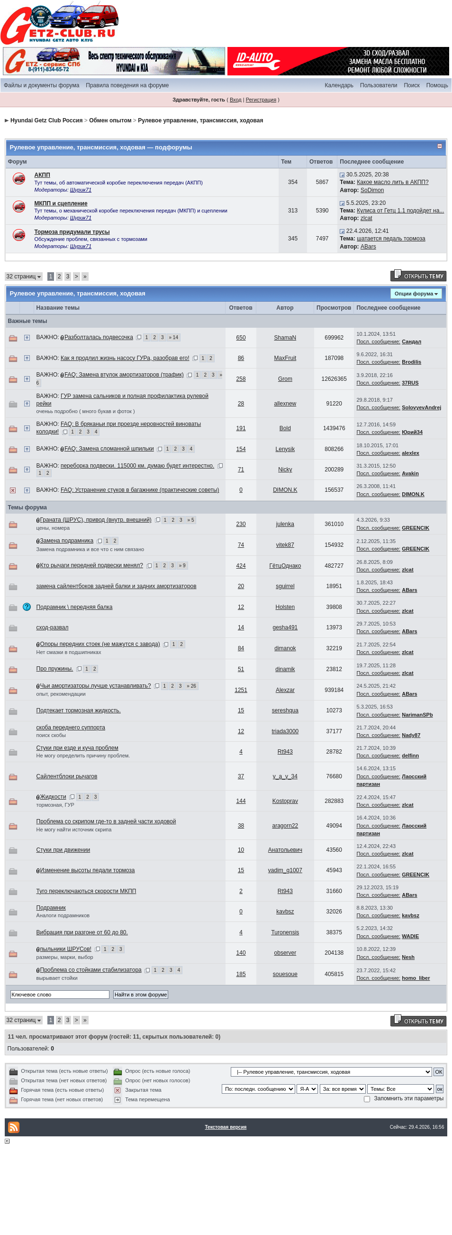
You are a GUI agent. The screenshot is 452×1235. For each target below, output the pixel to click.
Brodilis (411, 362)
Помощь (437, 85)
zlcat (366, 218)
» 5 (191, 520)
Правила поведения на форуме (127, 85)
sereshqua (285, 710)
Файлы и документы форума (41, 85)
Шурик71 (80, 190)
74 (241, 545)
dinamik (285, 669)
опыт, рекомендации (61, 694)
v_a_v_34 (285, 776)
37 (241, 776)
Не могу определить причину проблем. (83, 755)
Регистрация (261, 99)
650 (241, 337)
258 (241, 379)
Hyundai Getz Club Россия (46, 120)
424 (241, 565)
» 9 (182, 565)
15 (241, 710)
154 (241, 449)
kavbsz (285, 911)
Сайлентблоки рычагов (67, 776)
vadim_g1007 (285, 870)
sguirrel (285, 586)
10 (241, 850)
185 (241, 974)
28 (241, 403)
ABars (368, 246)
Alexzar (285, 690)
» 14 (173, 337)
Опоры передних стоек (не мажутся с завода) (100, 644)
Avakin (410, 473)
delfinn (410, 755)
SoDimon (372, 190)
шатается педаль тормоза (391, 238)
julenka (285, 524)
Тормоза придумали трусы (72, 232)
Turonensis (285, 932)
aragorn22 (285, 825)
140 (241, 952)
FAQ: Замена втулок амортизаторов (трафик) (124, 374)
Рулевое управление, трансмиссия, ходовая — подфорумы (101, 147)
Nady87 (411, 735)
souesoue (285, 974)
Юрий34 (412, 432)
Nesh (408, 957)
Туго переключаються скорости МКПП (86, 891)
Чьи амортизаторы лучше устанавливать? (95, 685)
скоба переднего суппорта (70, 727)
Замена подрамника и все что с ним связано (90, 549)
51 (241, 669)
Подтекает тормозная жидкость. (78, 710)
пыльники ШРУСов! (65, 949)
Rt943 (285, 751)
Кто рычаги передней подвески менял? (91, 565)
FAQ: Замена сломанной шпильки (109, 448)
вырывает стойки (57, 978)
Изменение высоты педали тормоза (87, 870)
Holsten (285, 607)
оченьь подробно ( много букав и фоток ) (85, 411)
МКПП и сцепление (61, 203)
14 (241, 627)
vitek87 (285, 545)
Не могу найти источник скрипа (74, 829)
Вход (236, 99)
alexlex (410, 453)
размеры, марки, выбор (64, 957)
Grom (285, 379)
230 (241, 524)
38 (241, 825)
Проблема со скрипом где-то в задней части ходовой (106, 821)
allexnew (285, 403)
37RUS (410, 383)
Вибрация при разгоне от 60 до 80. (82, 932)
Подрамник (51, 907)
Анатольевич (285, 850)
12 (241, 607)
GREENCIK (415, 528)
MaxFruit (285, 358)
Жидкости (53, 796)
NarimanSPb (417, 715)
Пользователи (378, 85)
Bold (285, 428)
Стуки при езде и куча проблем (77, 748)
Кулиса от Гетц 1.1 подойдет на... (400, 210)
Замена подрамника (67, 540)
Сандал (411, 341)
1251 (241, 690)
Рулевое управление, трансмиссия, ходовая (200, 120)
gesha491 (285, 627)
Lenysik (285, 449)
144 (241, 801)
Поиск (411, 85)
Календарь (339, 85)
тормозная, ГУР (55, 805)
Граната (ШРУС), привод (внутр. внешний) (96, 519)
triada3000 (285, 731)
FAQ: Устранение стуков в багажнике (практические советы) (140, 490)
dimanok (285, 648)
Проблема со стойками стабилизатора (91, 970)
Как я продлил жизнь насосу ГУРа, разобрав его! (125, 358)
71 (241, 469)
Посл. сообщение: (378, 341)
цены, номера (53, 528)
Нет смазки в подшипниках (68, 652)
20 (241, 586)
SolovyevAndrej (421, 407)
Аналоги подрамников (63, 915)
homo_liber (416, 978)
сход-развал (52, 627)
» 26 (191, 686)
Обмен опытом (110, 120)
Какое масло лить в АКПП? (392, 182)
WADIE (410, 936)
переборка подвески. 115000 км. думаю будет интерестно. (137, 465)
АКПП (42, 175)
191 (241, 428)
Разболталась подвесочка (98, 337)
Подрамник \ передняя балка (74, 607)
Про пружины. (54, 668)
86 (241, 358)
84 (241, 648)
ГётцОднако (285, 565)
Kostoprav (285, 801)
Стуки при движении (63, 850)
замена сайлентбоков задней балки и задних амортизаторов (116, 586)
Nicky (285, 469)
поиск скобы (51, 735)
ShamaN (285, 337)
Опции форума (414, 293)
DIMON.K (285, 490)
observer (285, 952)
